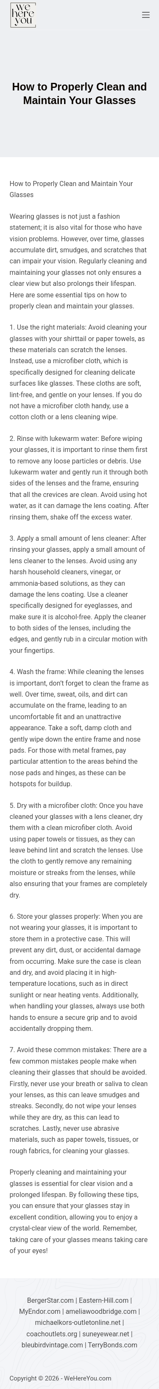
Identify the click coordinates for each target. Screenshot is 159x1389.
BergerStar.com (50, 1300)
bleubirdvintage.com (52, 1345)
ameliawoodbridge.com (101, 1311)
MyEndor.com (40, 1311)
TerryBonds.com (112, 1345)
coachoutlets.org (51, 1334)
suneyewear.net (105, 1334)
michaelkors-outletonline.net (78, 1322)
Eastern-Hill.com (103, 1300)
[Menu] (146, 15)
